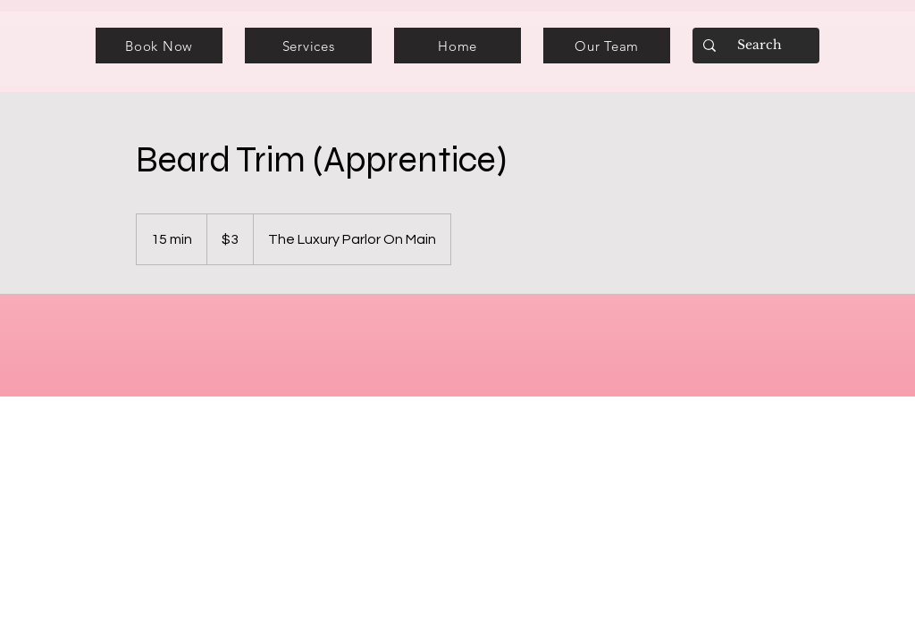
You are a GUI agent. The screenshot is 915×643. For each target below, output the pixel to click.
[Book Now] (159, 45)
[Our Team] (606, 45)
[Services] (308, 45)
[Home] (457, 45)
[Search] (754, 45)
